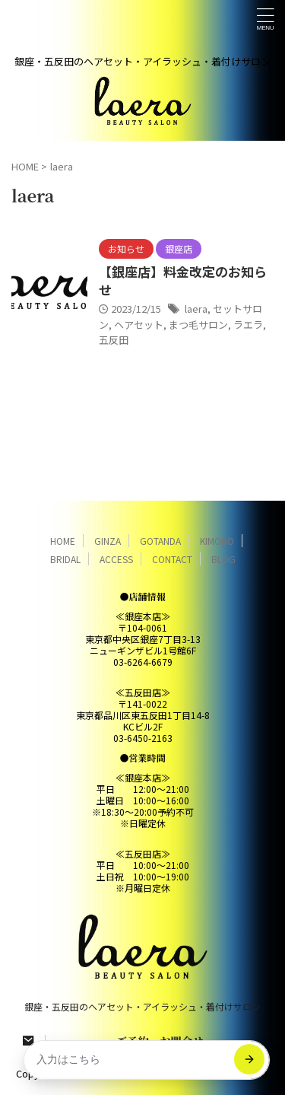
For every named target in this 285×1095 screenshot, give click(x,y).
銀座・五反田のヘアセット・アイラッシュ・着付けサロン (142, 1006)
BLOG (223, 558)
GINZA (107, 540)
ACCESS (116, 558)
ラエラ (248, 324)
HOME (62, 540)
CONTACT (172, 558)
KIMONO (217, 540)
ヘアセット (138, 324)
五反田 (113, 340)
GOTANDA (160, 540)
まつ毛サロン (198, 324)
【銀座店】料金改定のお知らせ (183, 280)
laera (196, 308)
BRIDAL (65, 558)
